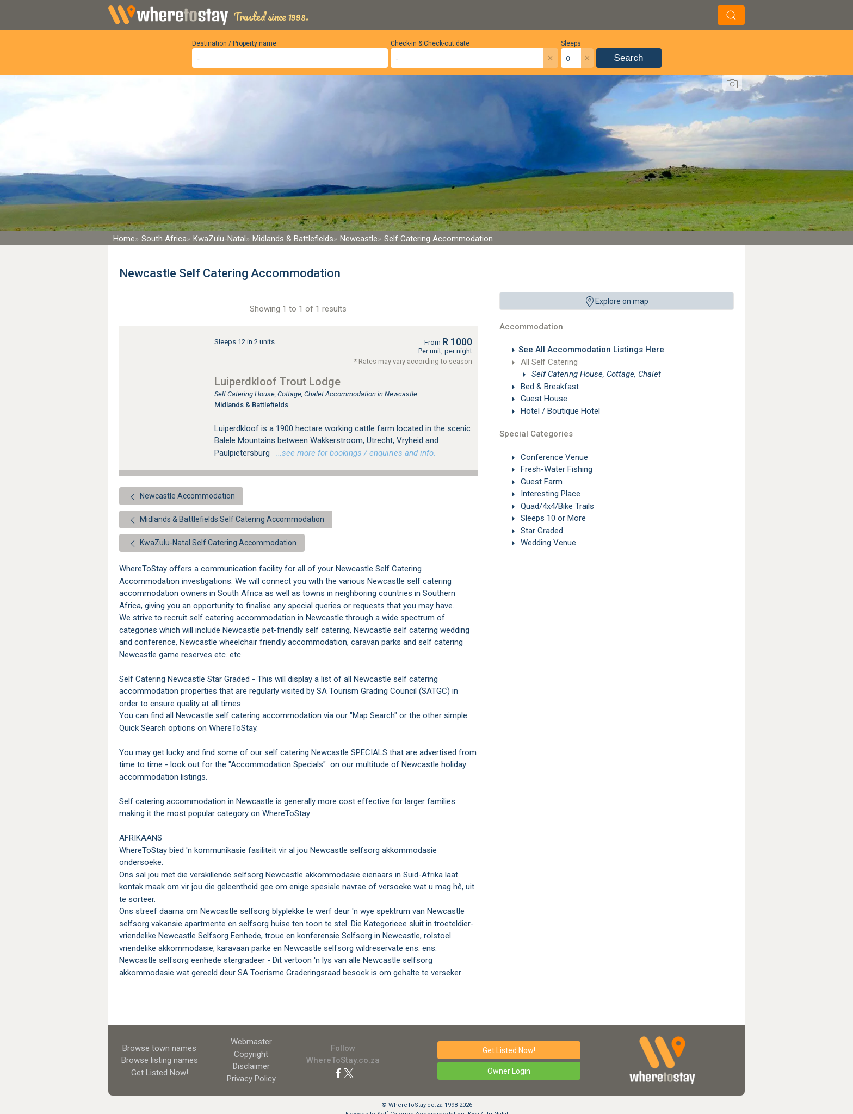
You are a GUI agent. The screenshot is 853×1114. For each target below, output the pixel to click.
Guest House (542, 398)
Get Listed (159, 1073)
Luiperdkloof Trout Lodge (277, 381)
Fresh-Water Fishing (555, 469)
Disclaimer (251, 1066)
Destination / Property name (234, 43)
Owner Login (508, 1071)
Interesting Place (549, 494)
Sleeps (571, 43)
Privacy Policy (251, 1079)
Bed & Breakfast (548, 386)
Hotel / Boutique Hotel (559, 411)
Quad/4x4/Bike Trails (556, 506)
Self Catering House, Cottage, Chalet (595, 374)
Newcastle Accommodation (181, 496)
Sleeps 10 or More (552, 518)
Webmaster (251, 1042)
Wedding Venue (547, 542)
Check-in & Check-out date (430, 43)
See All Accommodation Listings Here (591, 349)
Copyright (251, 1054)
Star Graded (540, 531)
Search (629, 58)
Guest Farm (540, 482)
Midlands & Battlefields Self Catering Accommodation (225, 520)
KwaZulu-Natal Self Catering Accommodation (211, 543)
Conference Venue (553, 457)
